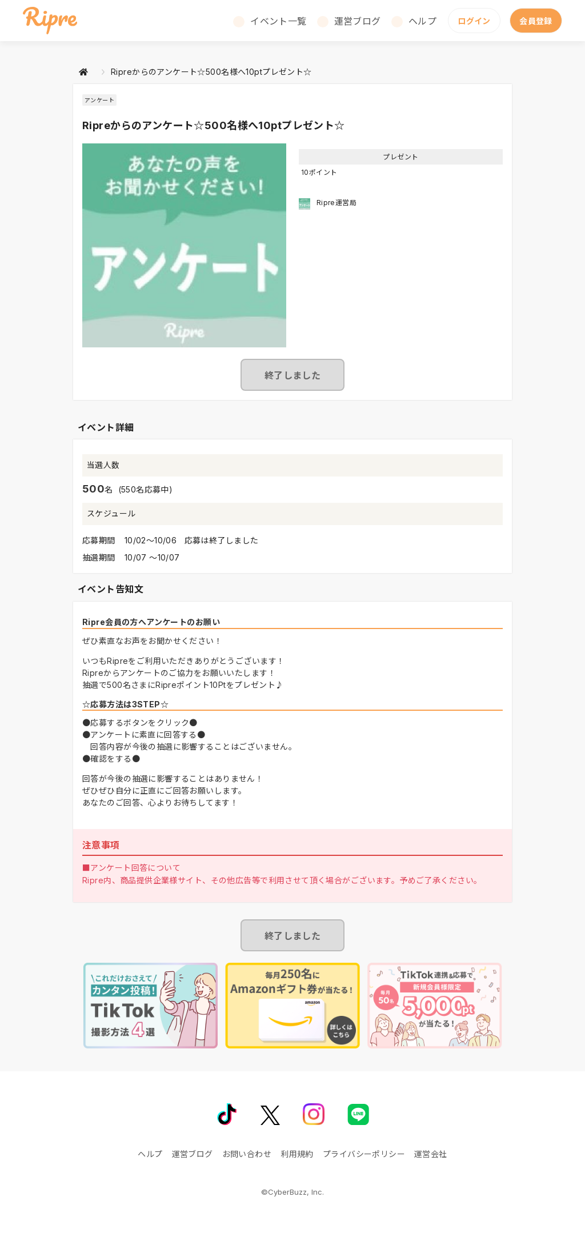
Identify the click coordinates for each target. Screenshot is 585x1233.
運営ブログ (357, 21)
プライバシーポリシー (364, 1154)
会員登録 (535, 21)
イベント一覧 (278, 21)
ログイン (474, 21)
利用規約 (297, 1154)
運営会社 (430, 1154)
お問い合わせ (247, 1154)
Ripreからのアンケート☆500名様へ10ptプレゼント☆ (211, 72)
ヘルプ (422, 21)
